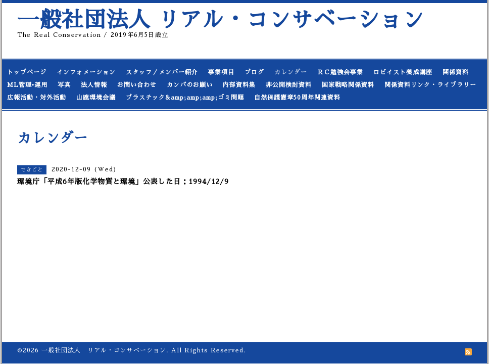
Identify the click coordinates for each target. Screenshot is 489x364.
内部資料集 (239, 85)
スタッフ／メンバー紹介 (162, 72)
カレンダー (290, 72)
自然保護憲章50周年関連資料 (297, 98)
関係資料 (456, 72)
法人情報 (94, 85)
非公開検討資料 (289, 85)
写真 (64, 85)
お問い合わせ (137, 85)
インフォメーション (86, 72)
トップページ (26, 72)
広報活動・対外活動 (36, 98)
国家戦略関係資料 (348, 85)
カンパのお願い (190, 85)
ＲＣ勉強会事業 (340, 72)
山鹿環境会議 (96, 98)
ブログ (254, 72)
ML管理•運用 (27, 85)
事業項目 (221, 72)
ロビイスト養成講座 (402, 72)
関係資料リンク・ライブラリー (430, 85)
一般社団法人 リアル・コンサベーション (220, 20)
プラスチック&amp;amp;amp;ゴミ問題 (185, 98)
